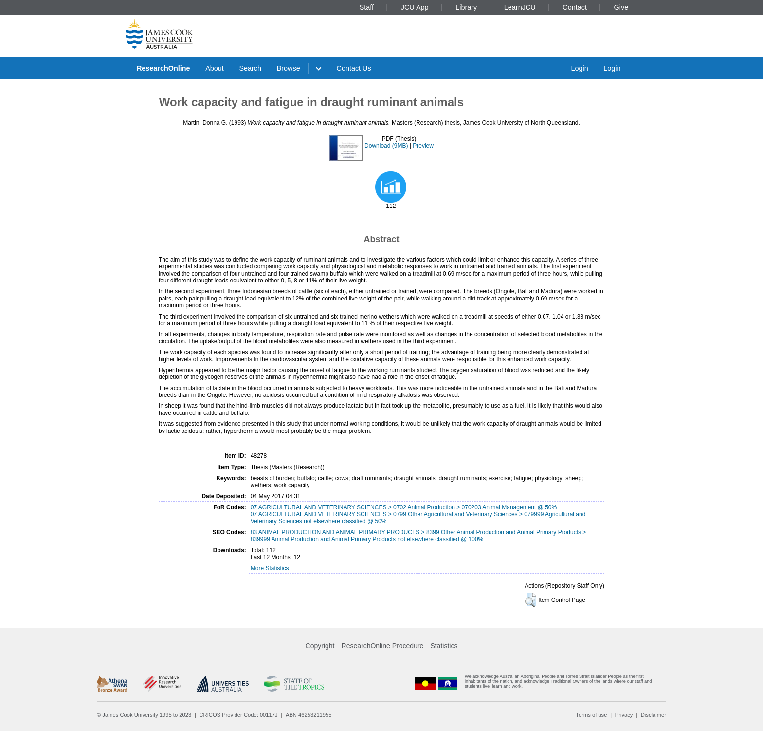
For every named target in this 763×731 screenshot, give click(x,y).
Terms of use (591, 715)
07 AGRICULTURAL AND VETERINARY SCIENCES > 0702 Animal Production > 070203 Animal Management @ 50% (404, 507)
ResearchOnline (163, 68)
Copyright (320, 646)
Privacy (624, 715)
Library (466, 7)
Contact (575, 7)
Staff (367, 7)
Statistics (443, 646)
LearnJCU (520, 7)
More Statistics (270, 568)
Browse (288, 68)
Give (621, 7)
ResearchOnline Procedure (383, 646)
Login (579, 68)
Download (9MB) (386, 145)
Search (250, 68)
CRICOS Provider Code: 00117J (239, 715)
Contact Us (354, 68)
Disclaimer (653, 715)
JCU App (415, 7)
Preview (423, 145)
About (214, 68)
